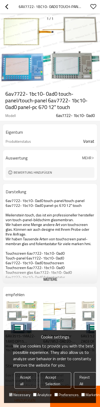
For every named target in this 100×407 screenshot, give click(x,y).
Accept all (25, 380)
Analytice (42, 394)
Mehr (86, 158)
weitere (50, 279)
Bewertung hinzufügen (33, 172)
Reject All (84, 380)
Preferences (66, 394)
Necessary (19, 394)
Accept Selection (52, 380)
